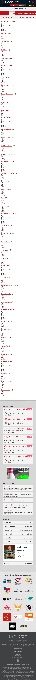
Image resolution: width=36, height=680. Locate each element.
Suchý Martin (5, 277)
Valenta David (5, 58)
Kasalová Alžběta (6, 233)
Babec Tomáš (5, 390)
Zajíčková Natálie (6, 146)
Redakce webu (18, 655)
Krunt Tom (4, 102)
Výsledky (19, 13)
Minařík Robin (5, 242)
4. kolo (22, 17)
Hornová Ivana (5, 137)
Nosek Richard (21, 547)
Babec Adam (5, 354)
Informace (7, 13)
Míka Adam (4, 181)
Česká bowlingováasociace (20, 637)
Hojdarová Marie (6, 129)
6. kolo (31, 17)
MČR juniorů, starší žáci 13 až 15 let (15, 447)
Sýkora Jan (4, 346)
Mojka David (5, 381)
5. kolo (27, 17)
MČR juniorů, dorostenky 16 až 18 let (15, 420)
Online (30, 409)
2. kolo (13, 17)
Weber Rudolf (5, 77)
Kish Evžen (4, 373)
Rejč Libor (4, 50)
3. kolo (18, 17)
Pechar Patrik (5, 321)
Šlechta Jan (4, 250)
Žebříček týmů (31, 13)
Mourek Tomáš (6, 294)
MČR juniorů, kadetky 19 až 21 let (14, 437)
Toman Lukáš (5, 258)
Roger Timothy (5, 190)
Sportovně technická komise (18, 653)
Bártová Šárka (5, 302)
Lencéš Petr (5, 198)
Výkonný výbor (18, 651)
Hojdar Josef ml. (6, 85)
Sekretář (18, 654)
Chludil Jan (4, 110)
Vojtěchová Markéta (7, 173)
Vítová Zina (4, 206)
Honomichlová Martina (8, 285)
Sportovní (14, 5)
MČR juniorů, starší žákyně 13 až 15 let (15, 457)
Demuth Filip (5, 33)
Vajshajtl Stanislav (7, 94)
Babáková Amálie (6, 154)
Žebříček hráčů (25, 13)
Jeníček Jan (5, 42)
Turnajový (22, 5)
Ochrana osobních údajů (18, 657)
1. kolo (9, 17)
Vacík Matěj (5, 225)
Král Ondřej (4, 338)
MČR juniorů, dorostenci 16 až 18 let (15, 410)
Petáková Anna (5, 329)
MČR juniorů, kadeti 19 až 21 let (15, 429)
